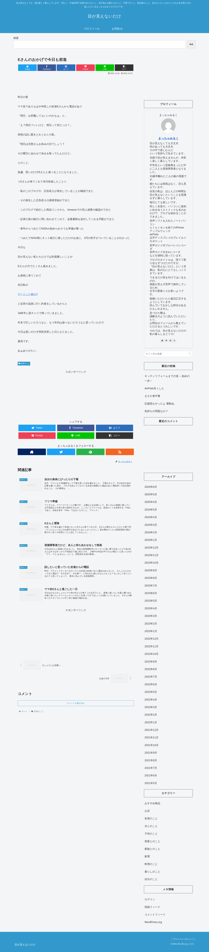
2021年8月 (151, 760)
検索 (16, 38)
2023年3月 (151, 616)
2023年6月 (151, 593)
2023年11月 (151, 555)
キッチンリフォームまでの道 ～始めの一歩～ (167, 378)
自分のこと (151, 879)
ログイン (150, 899)
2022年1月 (151, 722)
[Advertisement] (76, 83)
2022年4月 (151, 699)
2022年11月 (151, 646)
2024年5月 (151, 509)
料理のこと (151, 864)
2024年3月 (151, 524)
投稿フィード (152, 907)
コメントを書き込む (76, 704)
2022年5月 (151, 692)
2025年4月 (151, 502)
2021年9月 (151, 752)
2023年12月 (151, 547)
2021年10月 (151, 745)
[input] (168, 354)
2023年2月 (151, 623)
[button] (189, 353)
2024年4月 (151, 517)
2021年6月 (151, 775)
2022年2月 (151, 714)
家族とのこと (152, 848)
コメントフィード (155, 914)
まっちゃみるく (168, 138)
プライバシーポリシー (183, 939)
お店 (147, 810)
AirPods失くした (154, 388)
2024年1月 (151, 540)
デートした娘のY (28, 294)
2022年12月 (151, 638)
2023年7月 (151, 585)
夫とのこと (151, 826)
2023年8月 (151, 578)
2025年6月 (151, 486)
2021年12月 (151, 730)
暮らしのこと (152, 871)
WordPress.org (153, 922)
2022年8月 (151, 669)
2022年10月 (151, 654)
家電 (147, 856)
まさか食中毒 (152, 395)
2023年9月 (151, 570)
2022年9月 (151, 661)
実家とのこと (152, 841)
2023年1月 (151, 631)
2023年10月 (151, 562)
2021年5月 (151, 783)
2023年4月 (151, 608)
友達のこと (24, 363)
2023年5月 (151, 600)
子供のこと (151, 833)
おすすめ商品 (152, 803)
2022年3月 (151, 707)
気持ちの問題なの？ (156, 411)
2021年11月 (151, 737)
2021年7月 (151, 768)
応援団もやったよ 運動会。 (161, 403)
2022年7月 (151, 676)
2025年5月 (151, 494)
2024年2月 (151, 532)
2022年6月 (151, 684)
